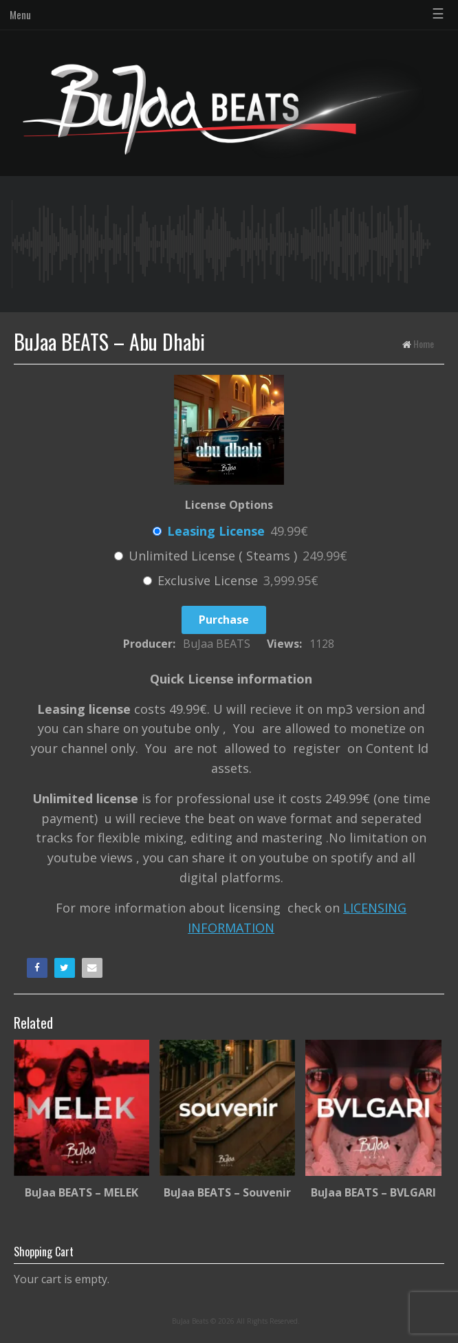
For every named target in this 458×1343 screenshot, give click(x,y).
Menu (20, 14)
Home (423, 343)
